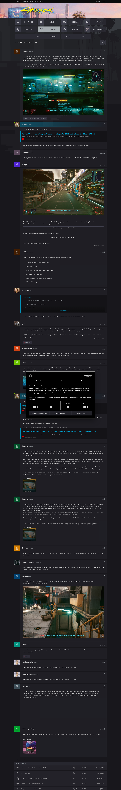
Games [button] (25, 1)
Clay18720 (26, 361)
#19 (102, 684)
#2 (102, 124)
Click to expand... (63, 309)
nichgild (25, 642)
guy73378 (25, 289)
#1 (102, 51)
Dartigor (25, 164)
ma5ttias (25, 51)
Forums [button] (18, 1)
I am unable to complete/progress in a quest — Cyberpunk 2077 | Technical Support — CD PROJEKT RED (59, 133)
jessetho (25, 575)
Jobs (31, 1)
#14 (102, 560)
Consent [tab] (38, 380)
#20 (102, 726)
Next (24, 47)
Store (36, 1)
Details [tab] (60, 380)
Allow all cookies (81, 413)
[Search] (102, 42)
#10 (102, 395)
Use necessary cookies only (39, 413)
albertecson (26, 152)
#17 (102, 660)
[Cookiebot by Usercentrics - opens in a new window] (85, 376)
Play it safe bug (25, 770)
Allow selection (60, 413)
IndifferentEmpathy (29, 560)
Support (42, 1)
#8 (102, 347)
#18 (102, 672)
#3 (102, 152)
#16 (102, 642)
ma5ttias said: (27, 296)
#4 (102, 164)
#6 (102, 289)
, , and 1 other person (36, 117)
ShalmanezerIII (27, 347)
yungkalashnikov (28, 660)
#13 (102, 546)
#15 (102, 574)
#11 (102, 445)
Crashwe (25, 445)
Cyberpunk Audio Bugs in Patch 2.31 (32, 781)
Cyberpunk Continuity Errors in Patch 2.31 (33, 765)
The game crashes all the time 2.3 (31, 786)
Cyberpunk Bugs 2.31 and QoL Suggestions (34, 776)
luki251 (24, 684)
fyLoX (24, 322)
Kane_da (25, 546)
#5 (102, 251)
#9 (102, 361)
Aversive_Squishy (28, 726)
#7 (102, 322)
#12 (102, 497)
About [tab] (82, 380)
